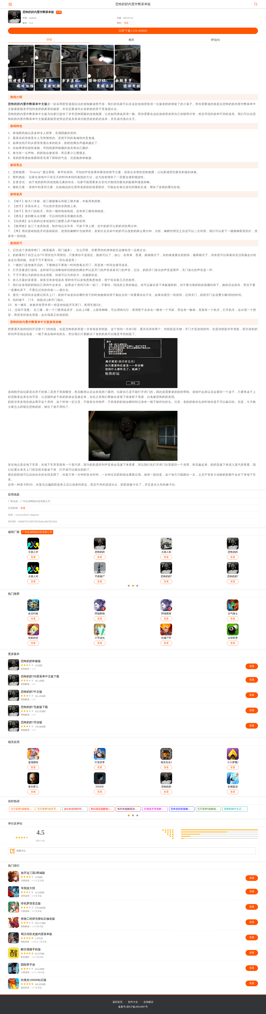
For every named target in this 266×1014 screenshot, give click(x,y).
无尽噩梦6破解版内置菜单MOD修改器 (22, 809)
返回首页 (118, 1002)
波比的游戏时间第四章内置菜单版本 (75, 809)
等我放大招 (28, 888)
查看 (22, 508)
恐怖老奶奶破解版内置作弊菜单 (182, 809)
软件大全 (133, 1002)
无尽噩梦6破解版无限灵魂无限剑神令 (209, 809)
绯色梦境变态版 (31, 903)
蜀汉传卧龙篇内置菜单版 (36, 934)
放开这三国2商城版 (33, 872)
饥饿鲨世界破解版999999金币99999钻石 (155, 809)
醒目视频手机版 (31, 949)
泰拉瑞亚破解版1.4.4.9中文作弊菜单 (102, 809)
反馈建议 (148, 1002)
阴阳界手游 (28, 964)
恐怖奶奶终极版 (31, 661)
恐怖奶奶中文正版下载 (236, 809)
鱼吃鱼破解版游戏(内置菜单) (129, 809)
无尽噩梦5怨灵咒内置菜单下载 (49, 809)
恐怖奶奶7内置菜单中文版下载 (40, 676)
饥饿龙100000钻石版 (33, 979)
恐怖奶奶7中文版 (31, 691)
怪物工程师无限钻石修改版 (38, 918)
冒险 (126, 23)
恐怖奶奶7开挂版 (31, 722)
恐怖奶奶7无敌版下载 (34, 707)
